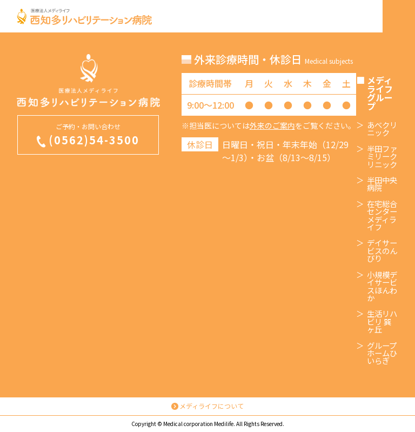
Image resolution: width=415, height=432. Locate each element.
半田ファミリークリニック (382, 156)
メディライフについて (211, 405)
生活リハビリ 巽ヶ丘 (382, 321)
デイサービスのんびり (382, 250)
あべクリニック (382, 129)
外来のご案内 (272, 125)
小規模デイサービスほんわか (382, 286)
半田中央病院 (382, 184)
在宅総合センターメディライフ (382, 215)
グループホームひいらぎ (382, 353)
